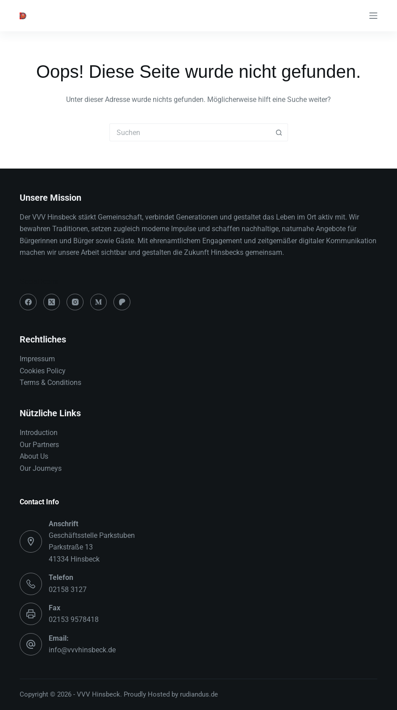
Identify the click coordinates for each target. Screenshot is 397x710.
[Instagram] (75, 302)
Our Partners (39, 444)
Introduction (39, 432)
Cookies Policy (43, 371)
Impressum (37, 359)
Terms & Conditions (50, 382)
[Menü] (373, 16)
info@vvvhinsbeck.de (82, 650)
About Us (34, 456)
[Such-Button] (279, 132)
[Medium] (98, 302)
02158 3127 (68, 589)
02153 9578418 (74, 619)
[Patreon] (121, 302)
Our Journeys (41, 468)
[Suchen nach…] (189, 132)
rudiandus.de (199, 694)
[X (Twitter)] (51, 302)
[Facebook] (28, 302)
